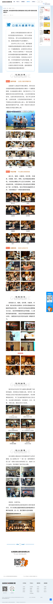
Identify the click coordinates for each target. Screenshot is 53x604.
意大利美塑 (31, 586)
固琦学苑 (29, 1)
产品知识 (38, 586)
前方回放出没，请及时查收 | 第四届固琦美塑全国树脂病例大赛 (41, 32)
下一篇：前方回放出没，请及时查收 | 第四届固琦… (30, 576)
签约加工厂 (45, 591)
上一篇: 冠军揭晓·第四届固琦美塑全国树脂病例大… (11, 576)
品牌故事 (24, 588)
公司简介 (24, 586)
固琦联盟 (23, 1)
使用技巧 (38, 588)
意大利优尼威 (31, 593)
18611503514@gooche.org (5, 598)
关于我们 (34, 1)
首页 (14, 1)
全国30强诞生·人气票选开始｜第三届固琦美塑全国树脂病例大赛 (41, 11)
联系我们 (24, 591)
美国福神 (31, 588)
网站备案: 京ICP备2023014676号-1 (20, 602)
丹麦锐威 (31, 591)
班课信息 (38, 591)
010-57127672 (33, 597)
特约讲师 (45, 588)
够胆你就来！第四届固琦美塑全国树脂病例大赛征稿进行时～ (41, 25)
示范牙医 (45, 586)
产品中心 (18, 1)
